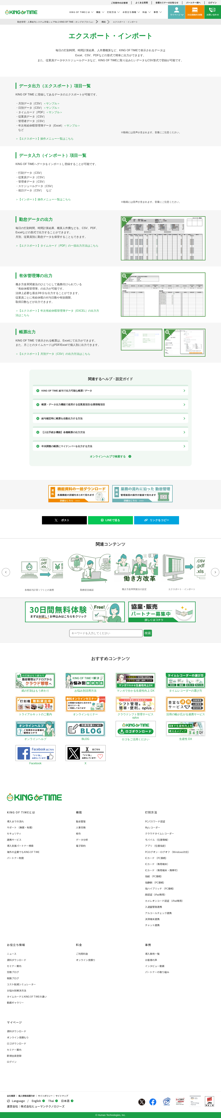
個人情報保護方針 (26, 1096)
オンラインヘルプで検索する (110, 456)
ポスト (65, 520)
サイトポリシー (45, 1096)
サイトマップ (62, 1096)
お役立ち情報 (16, 945)
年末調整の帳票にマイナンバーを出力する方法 (66, 446)
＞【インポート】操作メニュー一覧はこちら (43, 199)
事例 (148, 945)
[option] (39, 572)
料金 (79, 945)
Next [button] (215, 572)
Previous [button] (6, 572)
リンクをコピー (156, 520)
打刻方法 (151, 812)
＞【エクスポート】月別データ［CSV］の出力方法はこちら (53, 353)
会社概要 (11, 1096)
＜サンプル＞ (51, 103)
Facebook (152, 1102)
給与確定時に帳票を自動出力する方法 (62, 418)
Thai (53, 1101)
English (38, 1101)
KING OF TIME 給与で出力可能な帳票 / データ (66, 390)
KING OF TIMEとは (21, 812)
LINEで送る (110, 520)
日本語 (67, 1101)
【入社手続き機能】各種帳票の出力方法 (63, 432)
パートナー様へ (193, 2)
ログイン (212, 2)
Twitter (141, 1102)
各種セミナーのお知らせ (167, 2)
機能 (79, 812)
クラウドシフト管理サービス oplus (135, 714)
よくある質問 (141, 2)
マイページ (14, 1022)
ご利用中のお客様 (119, 2)
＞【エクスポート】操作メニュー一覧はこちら (45, 138)
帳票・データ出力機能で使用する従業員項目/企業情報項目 (73, 404)
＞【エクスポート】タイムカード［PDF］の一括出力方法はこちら (57, 245)
